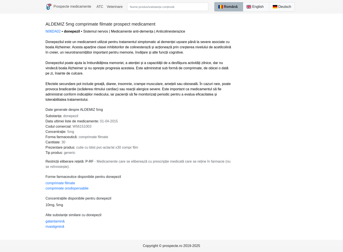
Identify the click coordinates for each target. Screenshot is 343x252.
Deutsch (282, 7)
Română (228, 7)
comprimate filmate (60, 183)
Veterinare (115, 7)
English (255, 7)
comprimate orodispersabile (67, 188)
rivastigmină (55, 226)
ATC (99, 7)
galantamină (55, 221)
